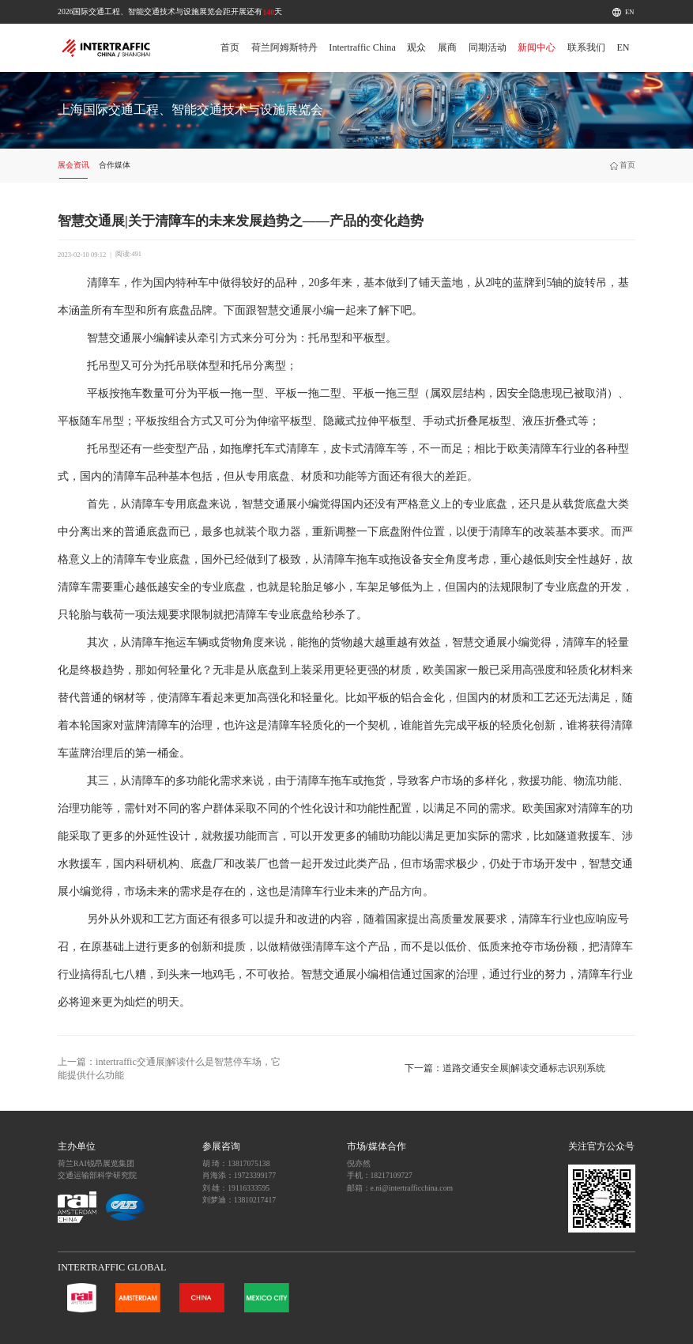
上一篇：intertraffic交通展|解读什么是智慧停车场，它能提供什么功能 (169, 1068)
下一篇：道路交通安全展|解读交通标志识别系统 (505, 1068)
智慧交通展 (284, 310)
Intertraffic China (362, 47)
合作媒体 (114, 164)
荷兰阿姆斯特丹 (284, 47)
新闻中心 (537, 47)
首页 (229, 47)
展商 (447, 47)
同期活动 (488, 47)
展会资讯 (73, 164)
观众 (416, 47)
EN (629, 12)
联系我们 (586, 47)
